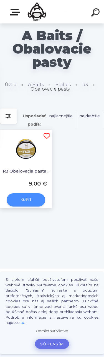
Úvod (11, 84)
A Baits (36, 84)
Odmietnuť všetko (52, 331)
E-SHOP (16, 12)
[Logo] (51, 11)
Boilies (63, 84)
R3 (85, 84)
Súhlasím (52, 344)
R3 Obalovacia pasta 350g (27, 171)
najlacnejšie (61, 115)
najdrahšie (89, 115)
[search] (96, 13)
